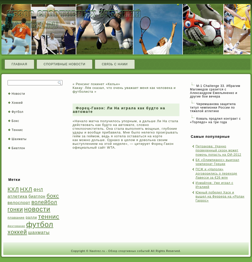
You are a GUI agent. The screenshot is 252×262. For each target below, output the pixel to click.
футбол (39, 224)
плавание (16, 217)
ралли (31, 217)
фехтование (16, 225)
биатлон (36, 196)
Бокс (15, 121)
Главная (19, 64)
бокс (53, 196)
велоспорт (19, 202)
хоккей (17, 232)
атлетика (17, 196)
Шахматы (19, 139)
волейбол (44, 202)
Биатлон (18, 148)
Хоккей (17, 103)
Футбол (17, 112)
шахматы (39, 232)
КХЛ (13, 189)
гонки (15, 209)
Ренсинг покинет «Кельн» (98, 84)
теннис (48, 216)
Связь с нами (115, 64)
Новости (18, 93)
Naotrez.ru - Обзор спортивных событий (119, 250)
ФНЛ (38, 189)
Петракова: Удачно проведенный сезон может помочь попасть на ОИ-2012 (218, 150)
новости (37, 209)
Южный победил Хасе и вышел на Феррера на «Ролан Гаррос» (220, 197)
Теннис (17, 130)
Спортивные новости (64, 64)
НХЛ (26, 189)
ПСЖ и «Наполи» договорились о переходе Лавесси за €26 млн (216, 173)
